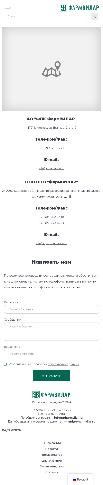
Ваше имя (11, 302)
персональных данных (63, 364)
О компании (51, 443)
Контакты (52, 472)
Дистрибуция (52, 460)
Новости (51, 449)
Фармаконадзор (52, 466)
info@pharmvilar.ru (51, 168)
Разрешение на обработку (44, 364)
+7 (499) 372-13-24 (51, 223)
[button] (12, 8)
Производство (51, 454)
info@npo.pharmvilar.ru (51, 243)
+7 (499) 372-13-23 (51, 148)
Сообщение (12, 319)
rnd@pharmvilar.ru (81, 421)
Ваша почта (12, 347)
